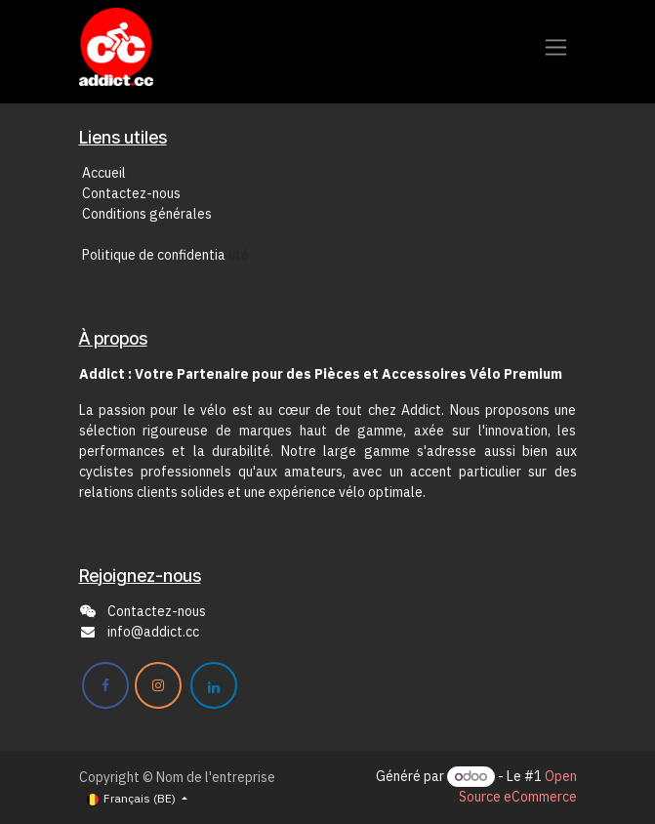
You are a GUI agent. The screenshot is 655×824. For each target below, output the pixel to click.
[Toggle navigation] (556, 47)
